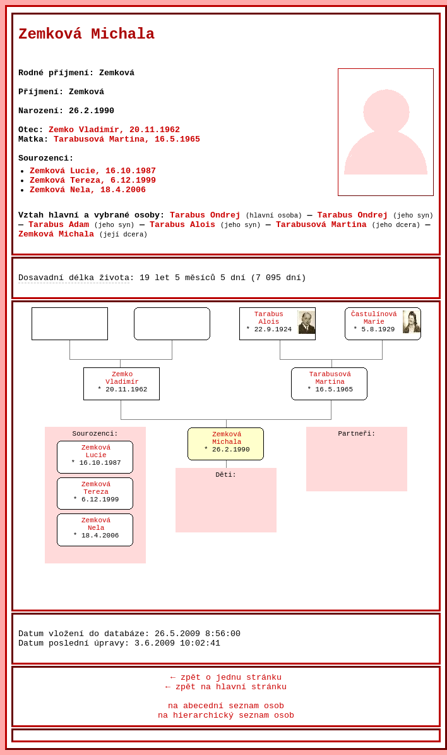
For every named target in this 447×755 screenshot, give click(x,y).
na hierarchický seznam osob (226, 715)
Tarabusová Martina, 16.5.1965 (127, 139)
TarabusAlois (268, 318)
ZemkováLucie (95, 451)
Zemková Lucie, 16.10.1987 (93, 171)
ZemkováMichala (226, 438)
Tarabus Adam (58, 225)
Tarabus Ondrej (205, 215)
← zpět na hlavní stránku (226, 687)
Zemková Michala (56, 234)
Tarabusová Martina (321, 225)
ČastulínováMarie (374, 318)
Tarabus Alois (182, 225)
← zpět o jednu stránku (226, 677)
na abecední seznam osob (226, 706)
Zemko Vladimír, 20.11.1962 (114, 130)
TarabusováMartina (330, 378)
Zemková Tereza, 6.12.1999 (93, 180)
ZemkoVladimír (122, 378)
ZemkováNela (95, 524)
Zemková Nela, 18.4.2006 (88, 190)
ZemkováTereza (95, 488)
